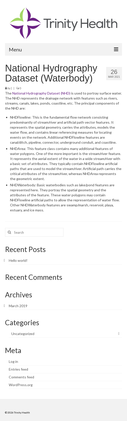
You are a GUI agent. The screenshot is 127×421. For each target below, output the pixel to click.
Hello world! (18, 260)
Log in (13, 361)
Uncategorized (22, 333)
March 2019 (18, 306)
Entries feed (18, 369)
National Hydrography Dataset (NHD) (41, 93)
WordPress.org (21, 385)
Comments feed (21, 377)
